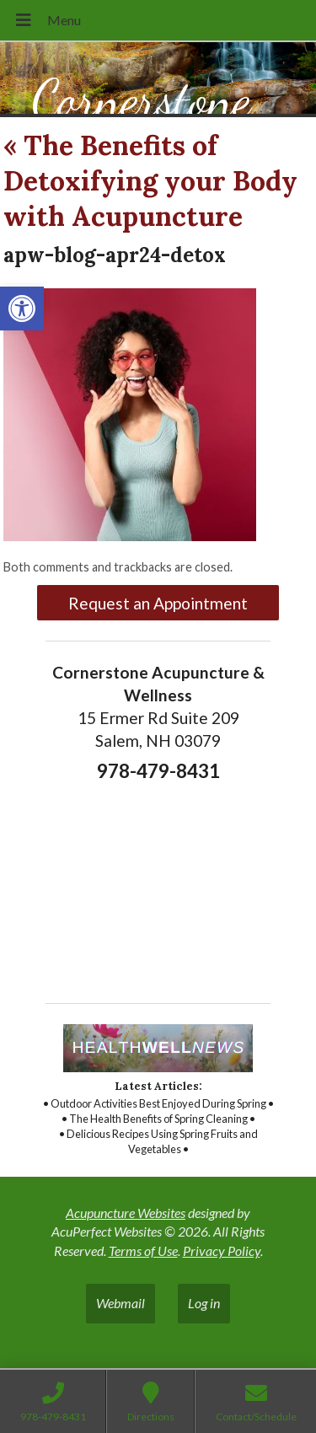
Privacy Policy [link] (221, 1250)
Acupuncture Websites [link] (125, 1213)
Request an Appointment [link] (158, 603)
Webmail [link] (120, 1303)
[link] (22, 308)
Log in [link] (204, 1303)
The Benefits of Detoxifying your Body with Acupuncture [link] (150, 180)
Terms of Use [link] (143, 1250)
